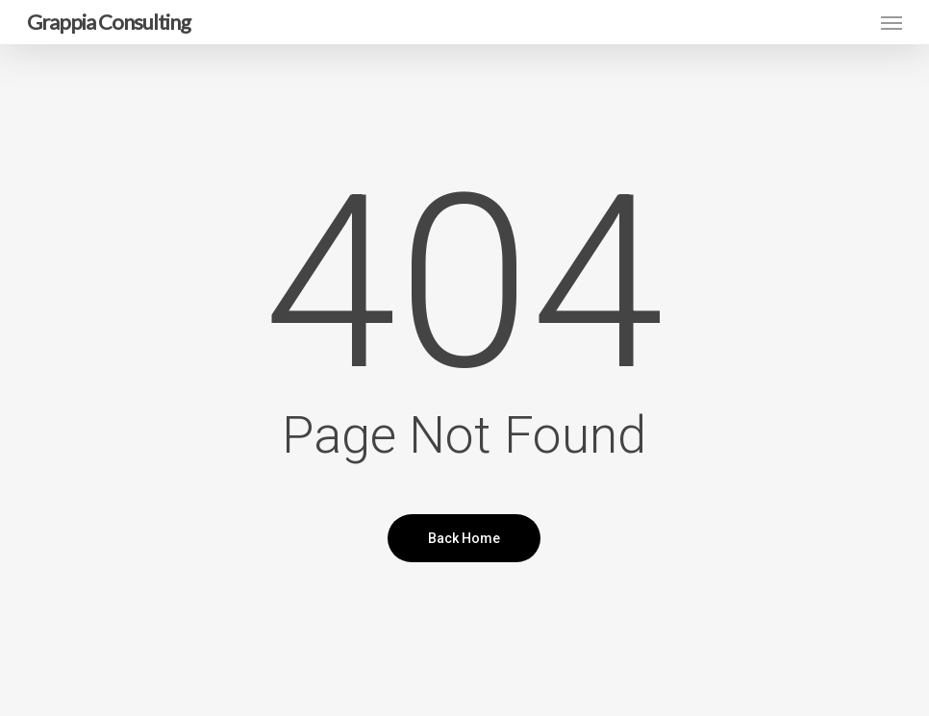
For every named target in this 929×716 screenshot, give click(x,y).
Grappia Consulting (108, 22)
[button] (891, 22)
